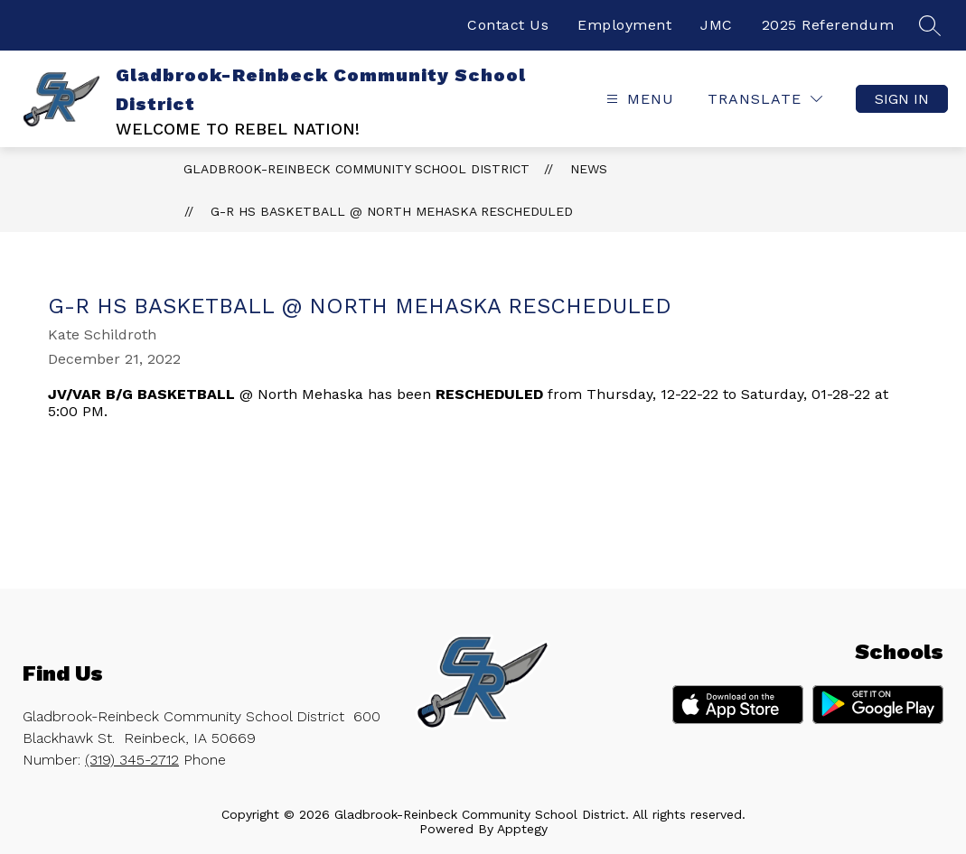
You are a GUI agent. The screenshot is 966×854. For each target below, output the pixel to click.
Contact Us (508, 24)
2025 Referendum (828, 24)
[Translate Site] (765, 99)
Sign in (902, 98)
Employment (624, 24)
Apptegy (522, 829)
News (588, 169)
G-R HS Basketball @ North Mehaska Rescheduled (392, 211)
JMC (716, 24)
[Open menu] (638, 99)
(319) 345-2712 (132, 759)
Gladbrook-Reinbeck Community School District (356, 169)
